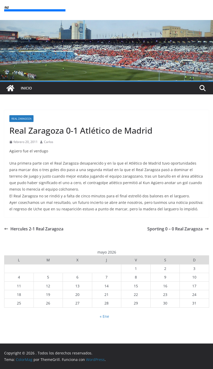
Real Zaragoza (21, 118)
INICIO (26, 88)
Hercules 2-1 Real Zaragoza (33, 229)
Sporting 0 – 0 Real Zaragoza (178, 229)
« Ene (104, 316)
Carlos (48, 142)
